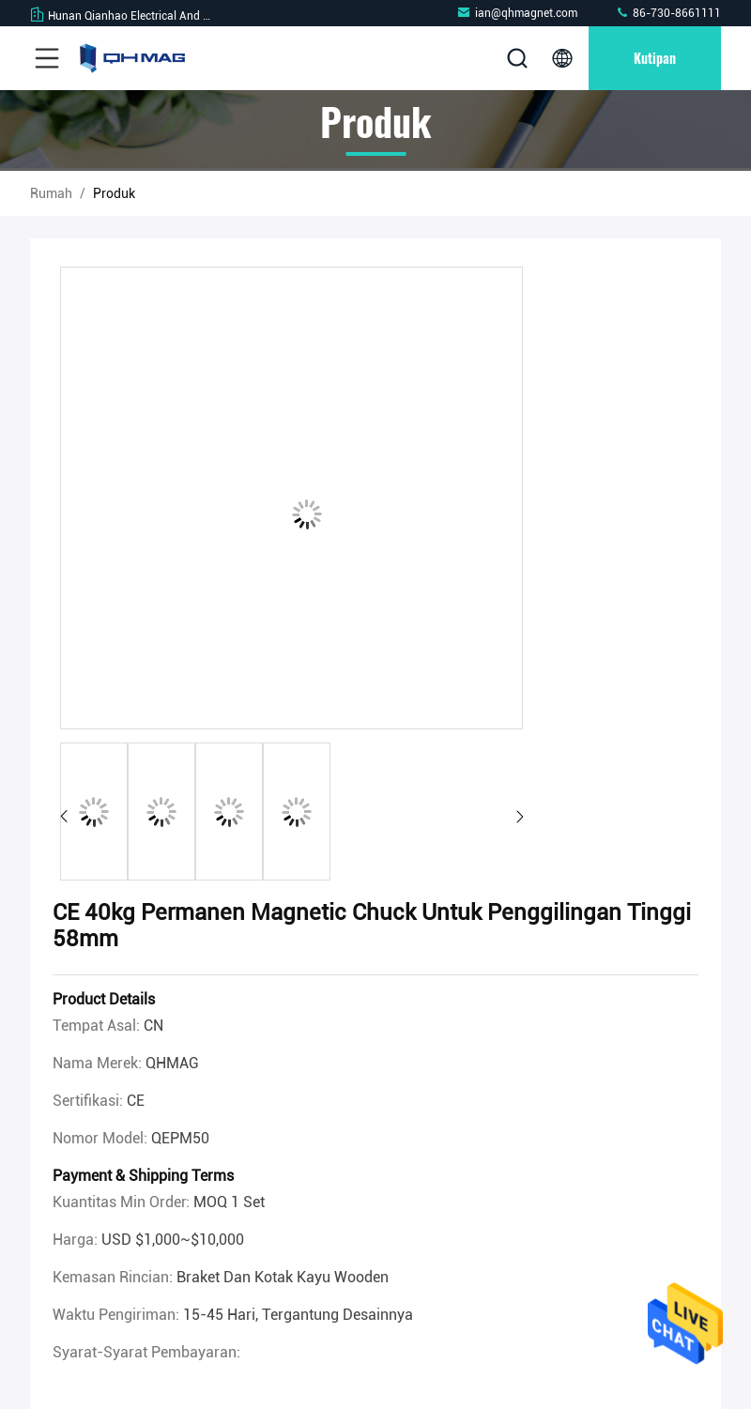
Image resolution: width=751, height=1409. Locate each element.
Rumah (51, 193)
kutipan (655, 58)
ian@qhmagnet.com (516, 13)
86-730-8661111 (668, 13)
